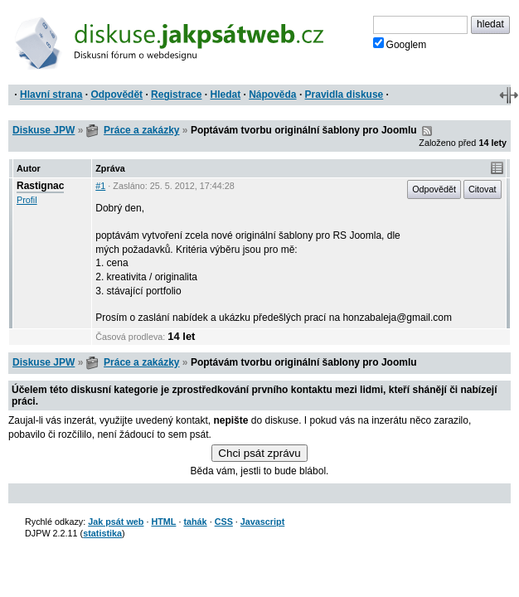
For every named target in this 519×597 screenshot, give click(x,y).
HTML (163, 522)
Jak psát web (115, 522)
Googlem (400, 44)
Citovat (482, 189)
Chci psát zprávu (259, 453)
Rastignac (40, 186)
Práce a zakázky (141, 130)
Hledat (225, 94)
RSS (427, 131)
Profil (27, 200)
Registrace (176, 94)
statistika (102, 533)
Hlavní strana (51, 94)
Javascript (262, 522)
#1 (100, 186)
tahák (194, 522)
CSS (224, 522)
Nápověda (272, 94)
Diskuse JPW (43, 130)
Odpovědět (116, 94)
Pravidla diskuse (344, 94)
